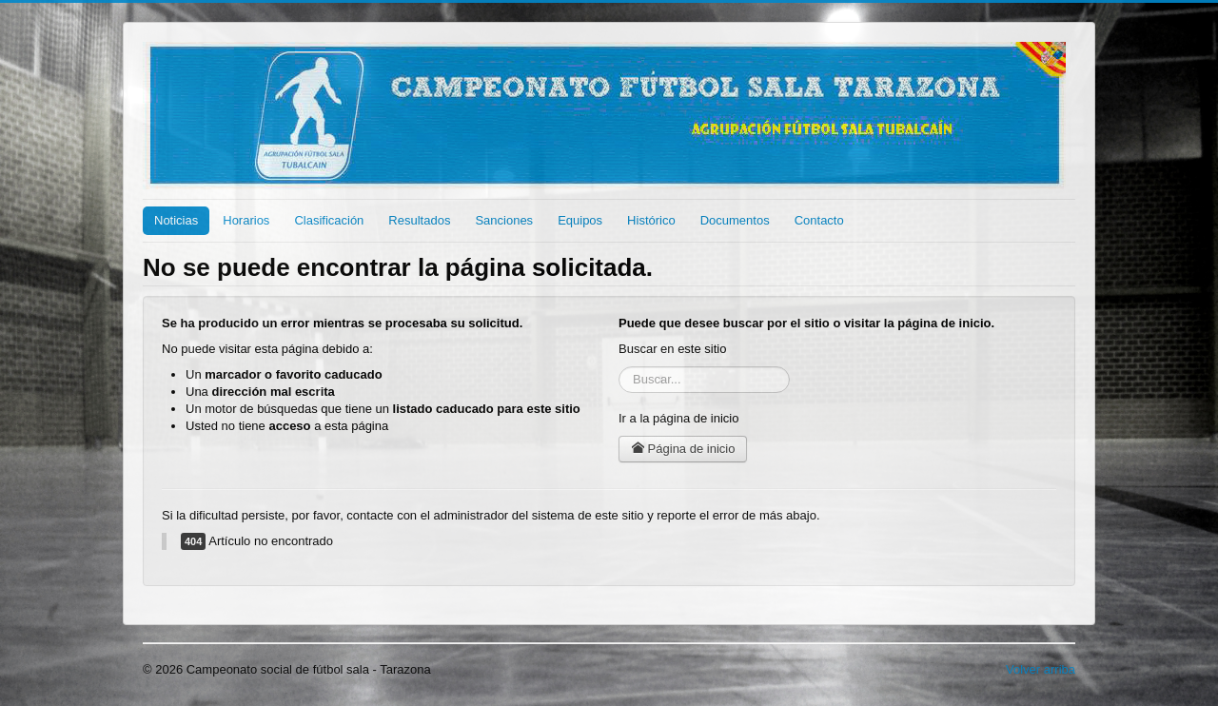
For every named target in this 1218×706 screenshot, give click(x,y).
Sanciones (504, 220)
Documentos (735, 220)
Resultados (419, 220)
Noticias (176, 220)
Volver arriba (1040, 669)
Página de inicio (683, 448)
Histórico (651, 220)
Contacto (819, 220)
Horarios (246, 220)
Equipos (580, 220)
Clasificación (328, 220)
